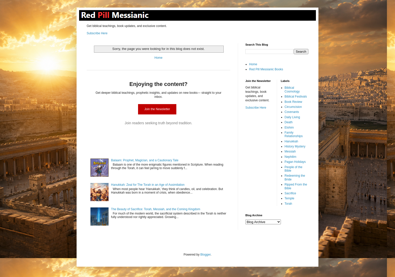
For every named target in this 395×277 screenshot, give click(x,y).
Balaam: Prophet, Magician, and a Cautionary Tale (144, 160)
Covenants (292, 112)
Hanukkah (291, 141)
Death (289, 122)
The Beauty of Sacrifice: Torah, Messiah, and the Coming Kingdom (155, 209)
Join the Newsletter (157, 109)
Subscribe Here (97, 33)
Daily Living (292, 117)
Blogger (205, 254)
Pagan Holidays (295, 162)
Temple (289, 198)
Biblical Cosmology (292, 89)
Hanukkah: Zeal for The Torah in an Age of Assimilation (148, 185)
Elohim (289, 127)
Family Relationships (294, 134)
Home (158, 57)
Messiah (290, 151)
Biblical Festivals (296, 96)
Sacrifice (290, 193)
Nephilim (291, 157)
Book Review (293, 102)
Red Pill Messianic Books (266, 69)
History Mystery (295, 146)
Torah (288, 203)
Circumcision (293, 107)
